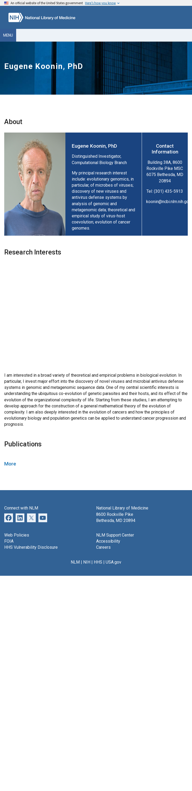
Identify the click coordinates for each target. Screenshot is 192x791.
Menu (8, 35)
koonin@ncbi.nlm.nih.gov (168, 201)
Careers (103, 547)
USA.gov (113, 562)
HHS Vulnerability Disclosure (31, 547)
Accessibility (108, 541)
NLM (75, 562)
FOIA (9, 541)
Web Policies (16, 535)
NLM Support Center (115, 535)
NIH (86, 562)
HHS (98, 562)
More (10, 464)
